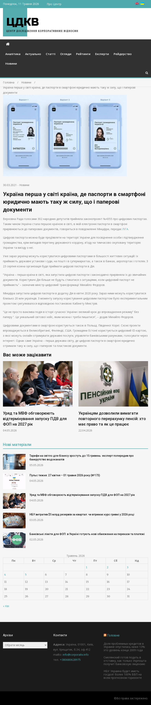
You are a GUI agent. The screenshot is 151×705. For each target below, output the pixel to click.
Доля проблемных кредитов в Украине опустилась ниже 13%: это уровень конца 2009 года (124, 647)
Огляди (65, 54)
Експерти (102, 54)
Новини (11, 63)
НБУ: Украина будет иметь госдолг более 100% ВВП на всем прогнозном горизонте (123, 674)
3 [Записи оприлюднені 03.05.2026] (127, 567)
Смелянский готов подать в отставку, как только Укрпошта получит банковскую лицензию (125, 660)
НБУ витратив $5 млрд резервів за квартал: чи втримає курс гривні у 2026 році (81, 514)
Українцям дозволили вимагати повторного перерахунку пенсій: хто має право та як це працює (112, 419)
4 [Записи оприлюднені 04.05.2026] (5, 574)
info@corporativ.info (76, 654)
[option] (38, 396)
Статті (50, 54)
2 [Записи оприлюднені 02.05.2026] (107, 567)
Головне (113, 635)
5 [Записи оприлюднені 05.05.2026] (26, 574)
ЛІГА (125, 229)
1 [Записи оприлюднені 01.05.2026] (86, 567)
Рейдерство (123, 54)
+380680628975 (70, 660)
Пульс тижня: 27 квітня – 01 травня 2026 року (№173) (64, 475)
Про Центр (54, 4)
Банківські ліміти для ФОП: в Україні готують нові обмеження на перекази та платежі (87, 534)
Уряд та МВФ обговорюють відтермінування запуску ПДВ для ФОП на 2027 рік (35, 419)
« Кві (6, 606)
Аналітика (12, 54)
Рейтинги (83, 54)
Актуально (33, 54)
